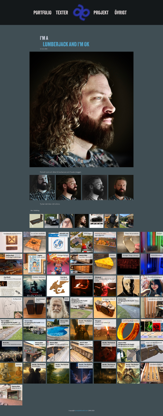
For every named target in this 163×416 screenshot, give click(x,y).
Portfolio (42, 12)
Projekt (101, 12)
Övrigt (121, 12)
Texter (62, 12)
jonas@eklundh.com (81, 410)
